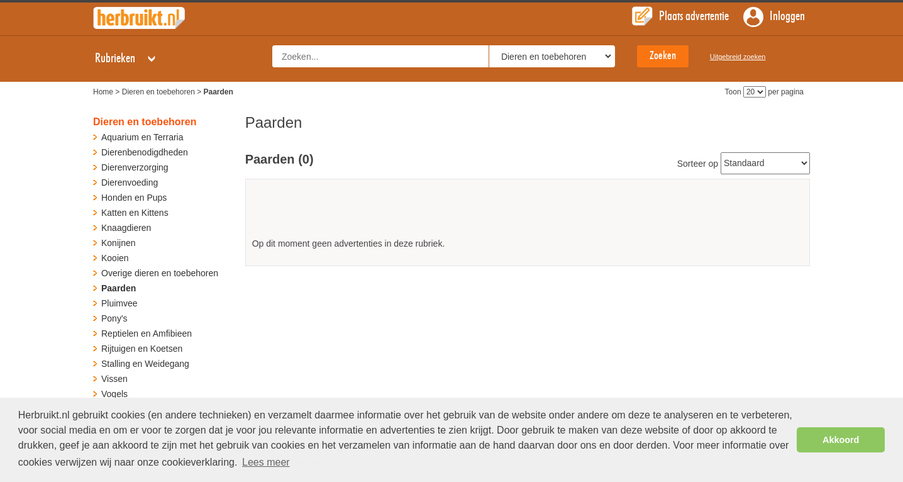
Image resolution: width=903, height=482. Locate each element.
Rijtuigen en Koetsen (141, 349)
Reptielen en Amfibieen (146, 333)
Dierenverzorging (135, 167)
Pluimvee (119, 303)
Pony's (114, 318)
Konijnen (118, 243)
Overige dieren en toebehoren (159, 273)
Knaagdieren (126, 228)
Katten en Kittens (135, 213)
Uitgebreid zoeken (738, 56)
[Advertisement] (527, 213)
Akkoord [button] (841, 440)
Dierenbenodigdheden (144, 152)
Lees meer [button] (266, 462)
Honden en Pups (134, 198)
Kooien (115, 258)
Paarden (118, 288)
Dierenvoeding (129, 182)
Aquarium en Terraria (142, 137)
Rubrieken (126, 58)
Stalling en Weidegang (145, 364)
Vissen (114, 379)
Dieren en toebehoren (158, 91)
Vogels (114, 394)
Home (103, 91)
